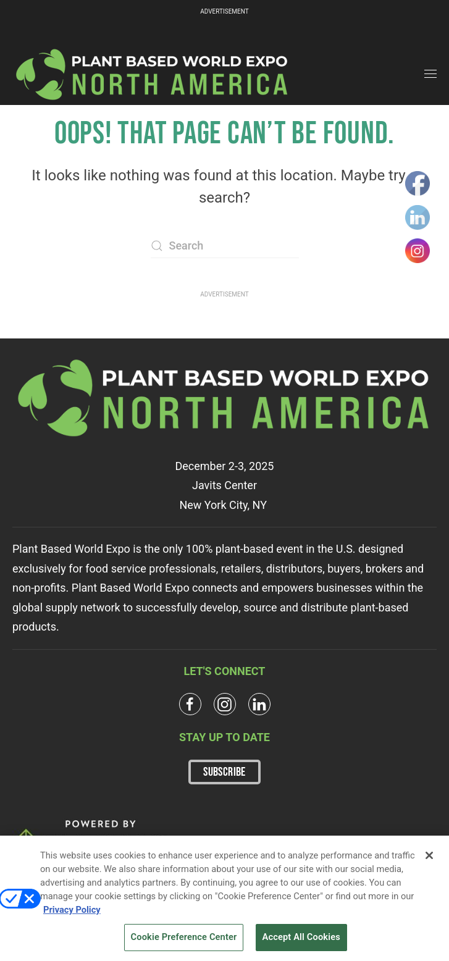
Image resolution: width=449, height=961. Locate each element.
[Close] (429, 858)
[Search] (225, 245)
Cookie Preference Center (184, 940)
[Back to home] (152, 74)
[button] (430, 74)
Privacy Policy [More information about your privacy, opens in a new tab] (72, 912)
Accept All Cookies (301, 940)
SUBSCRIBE (224, 772)
